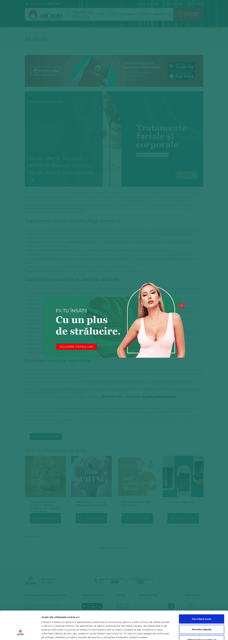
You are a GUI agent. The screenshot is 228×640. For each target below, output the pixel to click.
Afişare (163, 633)
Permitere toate (201, 594)
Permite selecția (202, 604)
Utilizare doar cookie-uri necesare (201, 617)
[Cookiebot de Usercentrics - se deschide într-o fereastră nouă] (20, 633)
